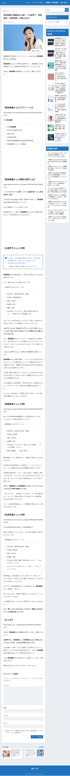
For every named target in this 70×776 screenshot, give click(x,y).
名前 (5, 708)
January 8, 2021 (32, 266)
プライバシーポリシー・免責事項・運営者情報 (45, 2)
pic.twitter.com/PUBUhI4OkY (17, 263)
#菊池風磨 (11, 260)
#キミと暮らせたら (20, 260)
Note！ (5, 2)
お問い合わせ (64, 2)
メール (6, 715)
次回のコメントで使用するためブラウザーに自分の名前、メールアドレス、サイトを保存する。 (24, 731)
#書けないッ (30, 260)
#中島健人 (38, 258)
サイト (6, 723)
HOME (35, 769)
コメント (6, 685)
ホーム (28, 2)
